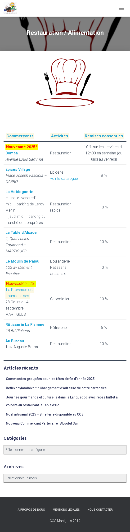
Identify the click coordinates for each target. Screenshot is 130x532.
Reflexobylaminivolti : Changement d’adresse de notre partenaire (56, 388)
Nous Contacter (100, 509)
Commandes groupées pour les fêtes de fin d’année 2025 (50, 379)
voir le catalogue (64, 178)
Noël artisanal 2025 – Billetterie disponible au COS (45, 414)
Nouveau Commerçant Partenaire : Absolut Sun (42, 423)
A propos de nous (31, 509)
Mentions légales (66, 509)
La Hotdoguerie (19, 192)
